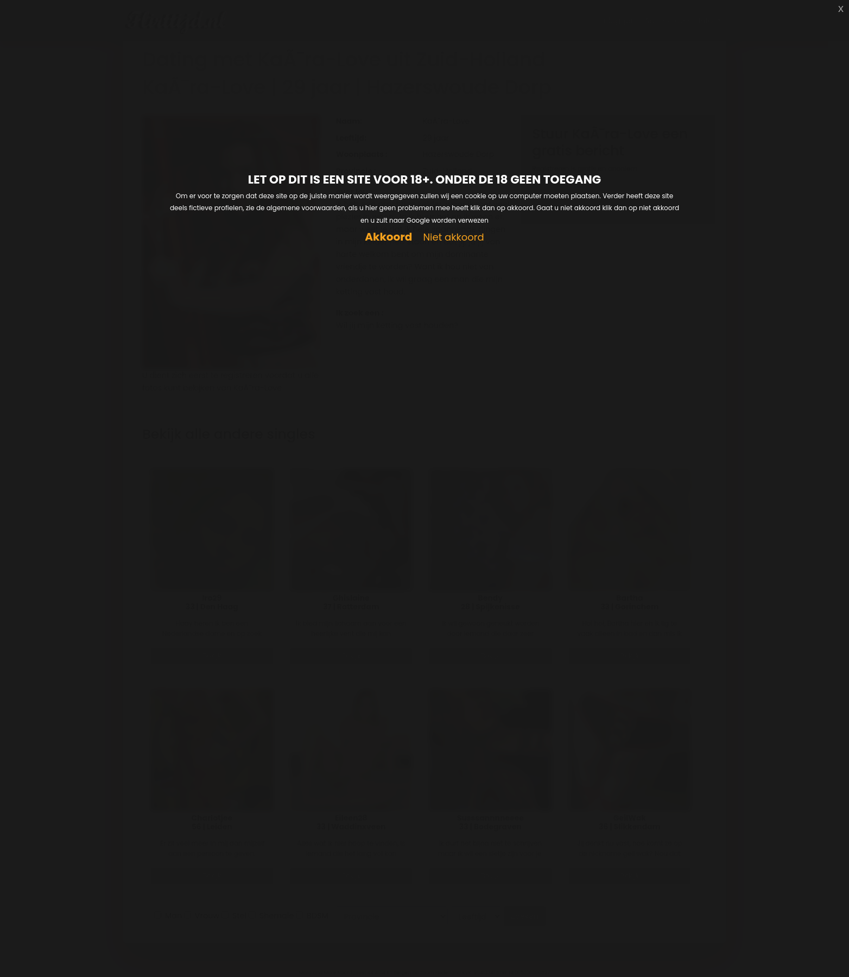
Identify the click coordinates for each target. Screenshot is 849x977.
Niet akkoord (453, 237)
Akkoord (388, 237)
